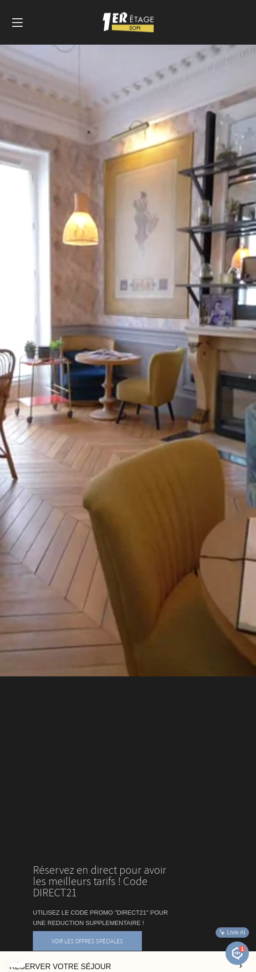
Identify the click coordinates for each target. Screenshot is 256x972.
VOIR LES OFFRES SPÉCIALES (87, 941)
